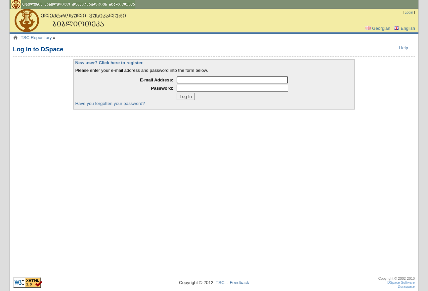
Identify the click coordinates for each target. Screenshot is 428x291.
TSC (220, 282)
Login (409, 12)
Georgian (377, 28)
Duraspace (406, 286)
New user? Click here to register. (109, 62)
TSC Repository (36, 37)
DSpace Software (401, 282)
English (404, 28)
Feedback (239, 282)
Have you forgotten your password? (110, 103)
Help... (405, 47)
